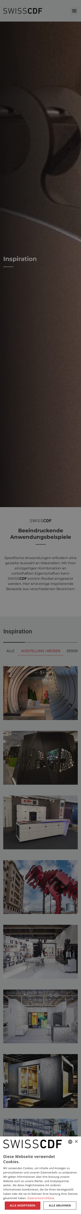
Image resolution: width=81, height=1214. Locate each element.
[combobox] (70, 1142)
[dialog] (40, 1175)
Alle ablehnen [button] (60, 1205)
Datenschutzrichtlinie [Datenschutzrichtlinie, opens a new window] (40, 1198)
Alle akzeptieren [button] (22, 1205)
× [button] (76, 1141)
